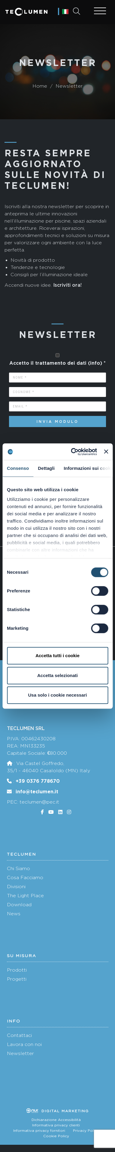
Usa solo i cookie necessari (57, 695)
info (95, 363)
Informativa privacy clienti (56, 1125)
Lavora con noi (24, 1044)
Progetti (16, 979)
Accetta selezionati (57, 675)
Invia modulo (58, 421)
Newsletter (20, 1053)
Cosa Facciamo (25, 877)
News (13, 913)
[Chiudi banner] (106, 452)
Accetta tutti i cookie (57, 655)
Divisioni (16, 886)
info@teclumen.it (37, 791)
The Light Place (25, 895)
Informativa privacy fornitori (39, 1130)
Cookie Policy (56, 1136)
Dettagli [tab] (46, 468)
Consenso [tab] (18, 468)
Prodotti (17, 969)
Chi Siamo (18, 868)
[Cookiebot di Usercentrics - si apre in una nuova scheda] (72, 452)
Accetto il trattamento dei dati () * (57, 363)
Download (19, 904)
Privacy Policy (86, 1130)
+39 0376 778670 (38, 781)
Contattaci (19, 1035)
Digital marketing (57, 1111)
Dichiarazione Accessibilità (56, 1120)
